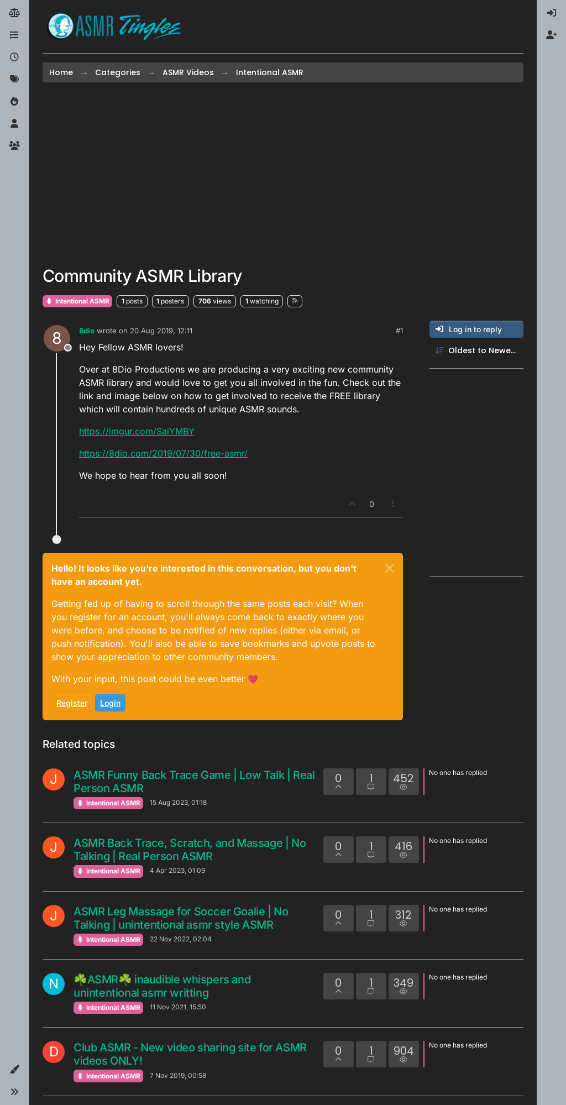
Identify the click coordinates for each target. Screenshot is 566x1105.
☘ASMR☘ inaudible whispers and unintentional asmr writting (162, 986)
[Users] (14, 124)
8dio (87, 330)
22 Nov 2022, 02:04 (181, 939)
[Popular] (14, 102)
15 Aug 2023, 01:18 (178, 802)
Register (71, 703)
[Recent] (14, 57)
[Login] (552, 13)
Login (110, 703)
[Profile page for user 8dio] (57, 338)
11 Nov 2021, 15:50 (178, 1007)
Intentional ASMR (77, 301)
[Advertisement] (283, 174)
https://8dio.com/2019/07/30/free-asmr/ (163, 453)
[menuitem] (552, 13)
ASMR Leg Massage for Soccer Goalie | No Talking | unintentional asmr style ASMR (181, 918)
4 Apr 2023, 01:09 (177, 870)
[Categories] (14, 35)
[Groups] (14, 146)
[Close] (389, 568)
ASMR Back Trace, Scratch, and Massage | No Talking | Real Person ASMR (190, 849)
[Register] (552, 35)
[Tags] (14, 79)
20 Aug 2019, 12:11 (161, 330)
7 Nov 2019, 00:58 (178, 1075)
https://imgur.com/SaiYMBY (137, 431)
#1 (399, 330)
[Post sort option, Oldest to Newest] (476, 350)
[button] (14, 1069)
